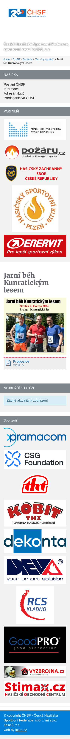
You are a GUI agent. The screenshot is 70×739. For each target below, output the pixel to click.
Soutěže (27, 59)
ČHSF (16, 59)
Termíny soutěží (44, 59)
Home (6, 59)
